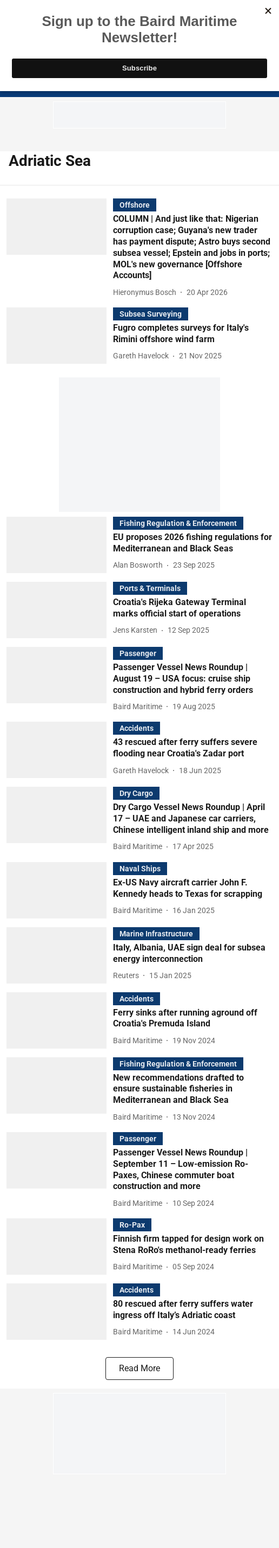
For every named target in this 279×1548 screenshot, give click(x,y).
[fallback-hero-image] (59, 248)
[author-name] (147, 292)
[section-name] (134, 205)
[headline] (193, 247)
